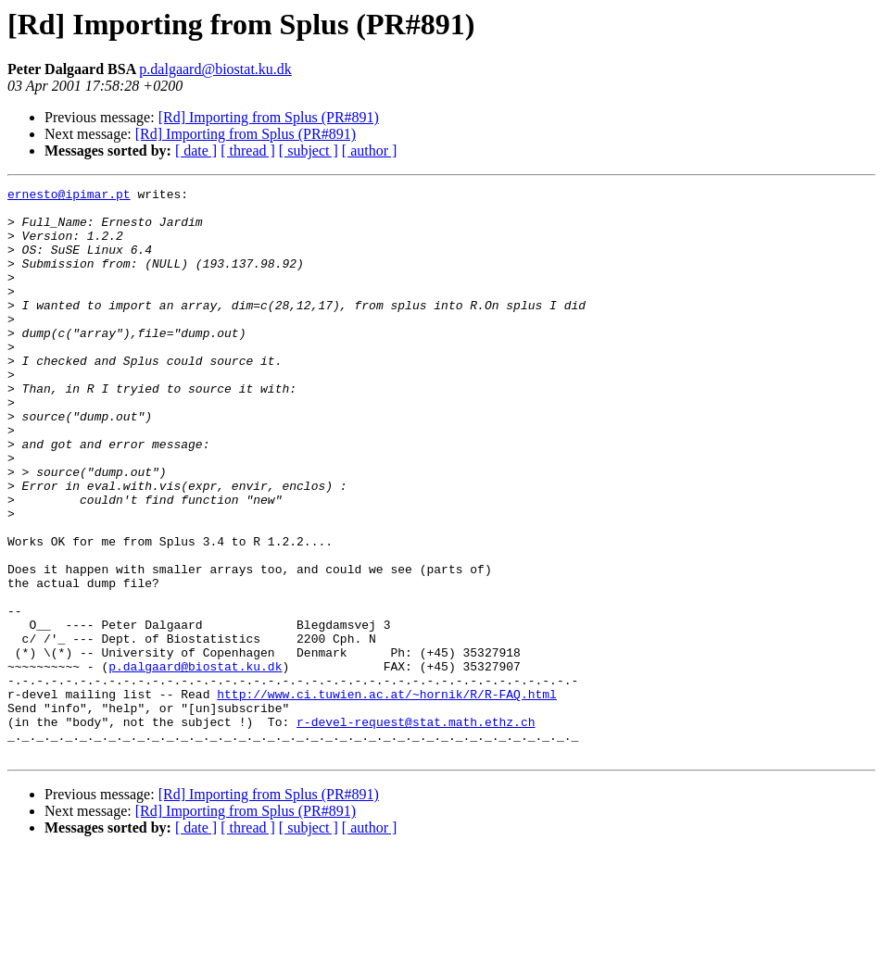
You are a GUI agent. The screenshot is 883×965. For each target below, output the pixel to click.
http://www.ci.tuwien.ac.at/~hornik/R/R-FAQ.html (387, 796)
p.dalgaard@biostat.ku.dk (215, 69)
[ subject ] (308, 150)
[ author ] (369, 150)
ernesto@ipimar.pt (69, 196)
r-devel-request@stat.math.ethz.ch (415, 829)
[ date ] (196, 150)
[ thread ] (248, 150)
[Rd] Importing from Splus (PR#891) (268, 117)
